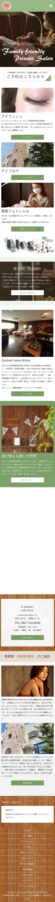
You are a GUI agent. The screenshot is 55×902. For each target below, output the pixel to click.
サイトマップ (27, 881)
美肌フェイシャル (27, 229)
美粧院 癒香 (27, 783)
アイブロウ (27, 177)
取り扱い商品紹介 (27, 293)
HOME (27, 830)
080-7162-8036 (30, 622)
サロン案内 (27, 394)
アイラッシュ (27, 137)
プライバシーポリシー (27, 886)
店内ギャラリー (27, 480)
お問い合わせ (27, 638)
